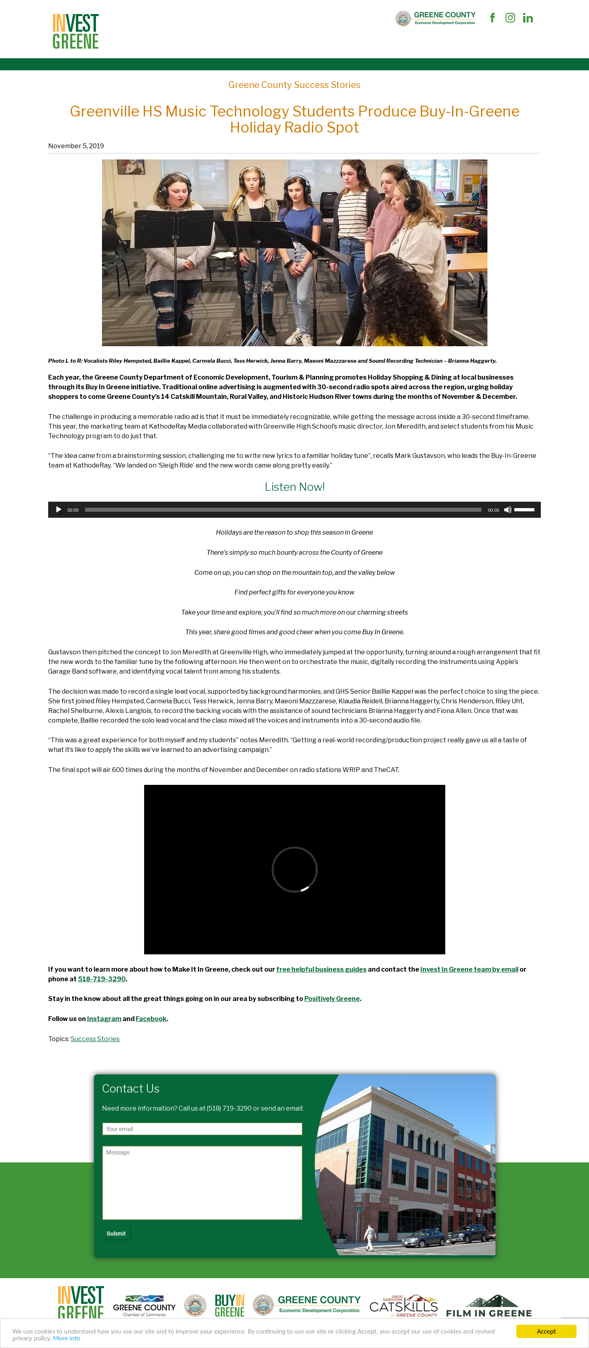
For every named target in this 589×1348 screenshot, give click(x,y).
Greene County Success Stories (294, 85)
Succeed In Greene (355, 41)
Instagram (104, 1019)
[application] (294, 510)
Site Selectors (137, 41)
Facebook (151, 1019)
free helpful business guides (321, 969)
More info (66, 1340)
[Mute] (508, 510)
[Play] (59, 510)
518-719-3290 (102, 979)
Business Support (195, 41)
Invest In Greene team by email (469, 969)
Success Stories (95, 1039)
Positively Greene (332, 999)
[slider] (283, 510)
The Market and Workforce (274, 41)
